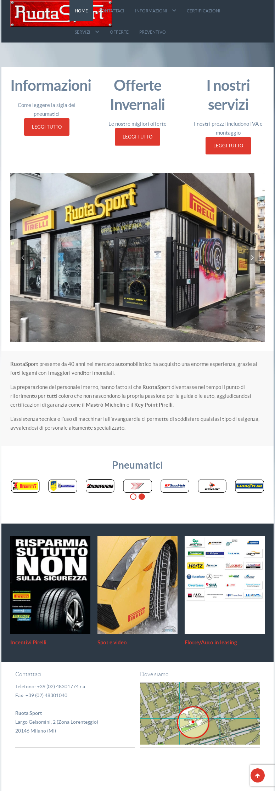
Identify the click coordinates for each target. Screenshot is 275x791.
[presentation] (23, 256)
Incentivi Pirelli (29, 642)
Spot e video (113, 642)
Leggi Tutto (47, 127)
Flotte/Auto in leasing (211, 642)
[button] (133, 496)
